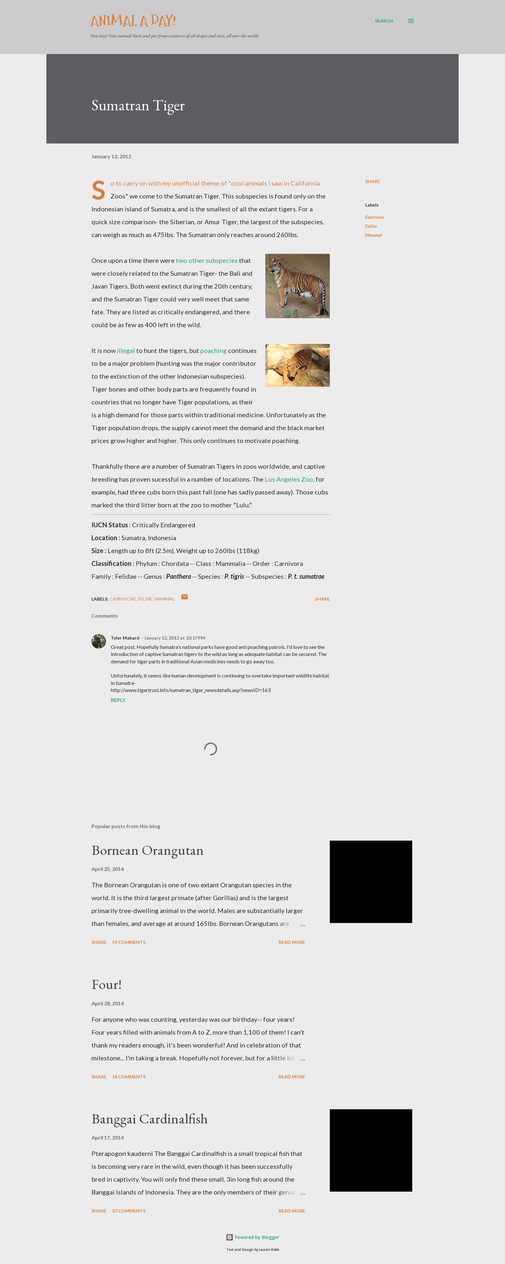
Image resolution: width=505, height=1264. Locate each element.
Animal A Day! (133, 20)
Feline (371, 226)
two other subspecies (207, 260)
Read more (292, 942)
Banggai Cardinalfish (149, 1118)
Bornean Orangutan (147, 850)
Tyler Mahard (125, 638)
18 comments (129, 1076)
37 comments (129, 1210)
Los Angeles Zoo (289, 479)
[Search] (384, 21)
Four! (106, 984)
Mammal (373, 235)
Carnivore (374, 217)
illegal (126, 350)
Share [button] (372, 181)
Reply (118, 700)
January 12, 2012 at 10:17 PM (174, 638)
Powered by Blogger (252, 1237)
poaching (213, 350)
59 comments (129, 942)
